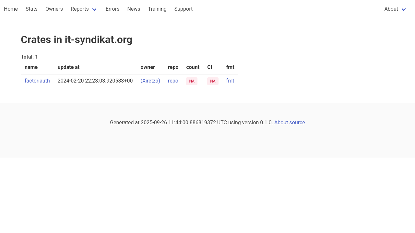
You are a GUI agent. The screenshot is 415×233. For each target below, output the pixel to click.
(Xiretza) (150, 81)
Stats (32, 9)
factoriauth (37, 81)
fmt (230, 81)
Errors (113, 9)
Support (183, 9)
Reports (80, 9)
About (391, 9)
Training (157, 9)
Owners (54, 9)
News (133, 9)
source (297, 122)
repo (173, 81)
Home (11, 9)
